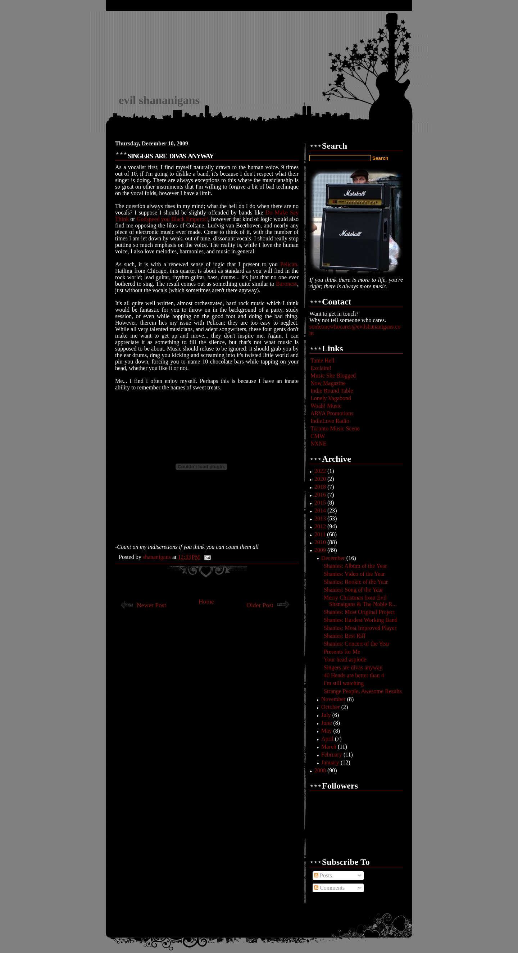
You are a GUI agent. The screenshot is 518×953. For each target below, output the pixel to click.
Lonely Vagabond (330, 398)
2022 (320, 471)
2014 (320, 510)
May (327, 731)
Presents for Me (342, 652)
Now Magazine (328, 383)
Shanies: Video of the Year (354, 574)
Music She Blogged (333, 375)
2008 (320, 770)
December (333, 558)
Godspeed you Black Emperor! (172, 219)
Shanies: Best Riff (344, 636)
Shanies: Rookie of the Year (356, 582)
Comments (329, 888)
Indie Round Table (331, 391)
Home (206, 601)
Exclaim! (321, 368)
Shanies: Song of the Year (353, 590)
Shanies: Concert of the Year (357, 644)
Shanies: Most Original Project (359, 612)
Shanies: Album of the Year (355, 566)
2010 (320, 542)
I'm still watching (344, 683)
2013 (320, 518)
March (329, 747)
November (334, 699)
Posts (323, 875)
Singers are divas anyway (353, 667)
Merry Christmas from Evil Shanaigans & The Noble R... (360, 601)
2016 (320, 495)
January (331, 762)
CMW (317, 436)
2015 (320, 503)
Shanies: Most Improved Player (360, 628)
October (331, 707)
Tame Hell (322, 360)
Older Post (259, 605)
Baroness (286, 284)
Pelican (288, 264)
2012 (320, 526)
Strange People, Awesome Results (363, 691)
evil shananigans (159, 100)
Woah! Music (325, 406)
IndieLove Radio (329, 421)
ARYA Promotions (332, 413)
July (326, 715)
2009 (320, 550)
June (327, 723)
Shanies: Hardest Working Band (360, 620)
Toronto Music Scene (335, 428)
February (332, 754)
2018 (320, 487)
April (328, 739)
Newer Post (151, 605)
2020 (320, 479)
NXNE (318, 444)
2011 (320, 534)
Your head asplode (345, 659)
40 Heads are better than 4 (354, 675)
